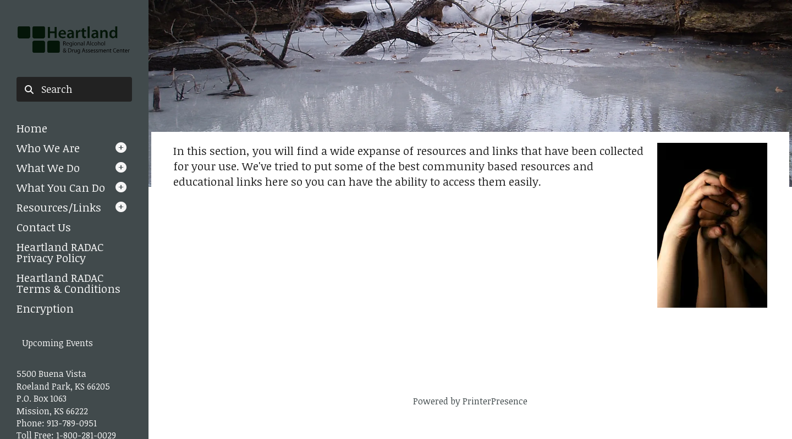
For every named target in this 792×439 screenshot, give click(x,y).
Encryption (45, 308)
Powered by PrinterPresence (470, 401)
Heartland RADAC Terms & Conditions (68, 283)
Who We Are (48, 147)
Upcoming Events (57, 343)
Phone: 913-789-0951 (56, 423)
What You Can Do (60, 187)
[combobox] (74, 89)
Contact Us (43, 227)
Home (31, 128)
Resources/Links (58, 207)
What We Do (48, 167)
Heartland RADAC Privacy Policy (59, 252)
